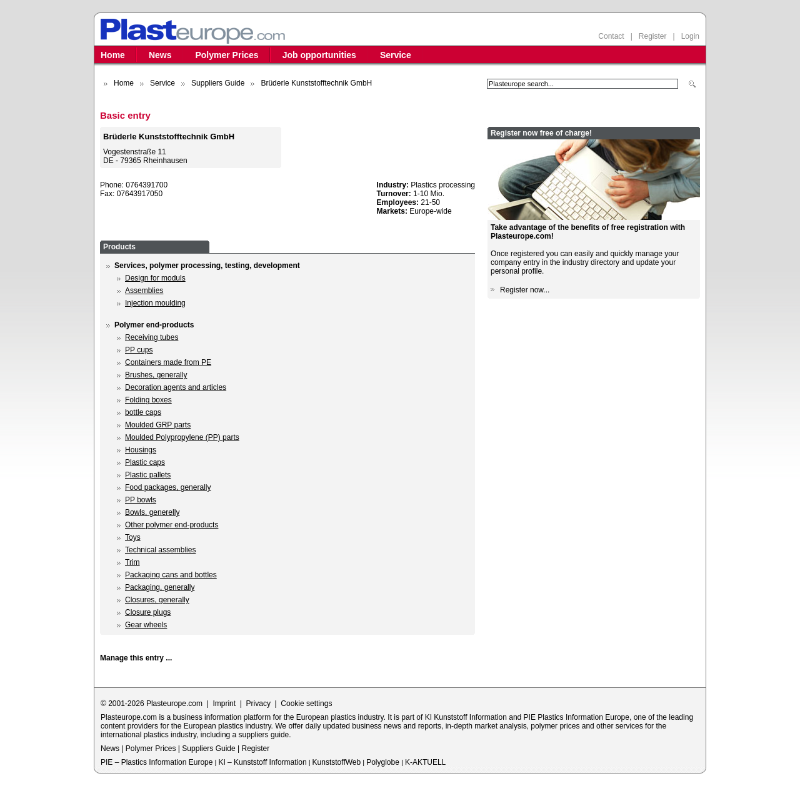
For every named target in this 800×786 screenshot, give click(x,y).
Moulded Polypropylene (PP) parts (182, 437)
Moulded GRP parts (158, 424)
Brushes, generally (156, 375)
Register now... (524, 290)
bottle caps (143, 412)
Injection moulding (155, 303)
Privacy (258, 703)
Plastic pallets (148, 474)
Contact (611, 36)
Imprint (224, 703)
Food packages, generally (168, 487)
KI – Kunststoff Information (262, 762)
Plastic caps (145, 462)
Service (395, 55)
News (160, 55)
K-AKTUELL (425, 762)
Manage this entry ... (136, 658)
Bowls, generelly (152, 512)
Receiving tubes (151, 337)
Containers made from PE (168, 362)
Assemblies (144, 290)
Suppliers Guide (217, 83)
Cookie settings (306, 703)
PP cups (138, 350)
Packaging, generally (159, 587)
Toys (133, 537)
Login (690, 36)
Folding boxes (148, 399)
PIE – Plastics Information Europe (156, 762)
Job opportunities (319, 55)
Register (653, 36)
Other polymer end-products (171, 524)
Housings (140, 449)
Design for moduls (155, 278)
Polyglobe (382, 762)
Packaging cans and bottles (171, 574)
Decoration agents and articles (175, 387)
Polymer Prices (226, 55)
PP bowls (140, 499)
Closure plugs (148, 612)
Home (113, 55)
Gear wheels (146, 624)
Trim (132, 562)
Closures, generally (157, 599)
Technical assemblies (160, 549)
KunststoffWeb (336, 762)
